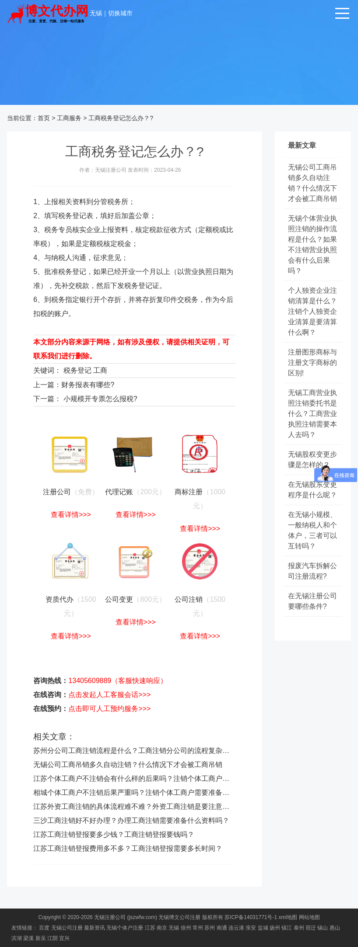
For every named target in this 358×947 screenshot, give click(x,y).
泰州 (299, 928)
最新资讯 (94, 928)
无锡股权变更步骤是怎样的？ (312, 459)
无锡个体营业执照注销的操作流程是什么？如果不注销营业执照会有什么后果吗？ (312, 244)
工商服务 (69, 117)
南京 (162, 928)
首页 (44, 117)
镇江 (286, 928)
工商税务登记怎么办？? (120, 117)
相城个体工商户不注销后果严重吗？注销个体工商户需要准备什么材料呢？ (148, 792)
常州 (198, 928)
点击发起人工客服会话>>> (109, 694)
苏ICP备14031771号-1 (251, 917)
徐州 (186, 928)
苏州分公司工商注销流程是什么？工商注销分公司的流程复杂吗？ (134, 750)
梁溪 (28, 938)
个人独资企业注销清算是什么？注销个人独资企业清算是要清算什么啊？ (312, 311)
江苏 (150, 928)
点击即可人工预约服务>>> (109, 708)
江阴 (52, 938)
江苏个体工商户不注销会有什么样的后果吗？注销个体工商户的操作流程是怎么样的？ (166, 778)
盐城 (263, 928)
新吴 (40, 938)
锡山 (322, 928)
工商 (100, 370)
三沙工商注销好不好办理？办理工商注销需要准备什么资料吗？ (131, 820)
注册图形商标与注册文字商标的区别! (312, 362)
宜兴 (64, 938)
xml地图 (288, 917)
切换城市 (120, 13)
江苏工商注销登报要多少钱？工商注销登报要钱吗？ (113, 834)
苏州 (209, 928)
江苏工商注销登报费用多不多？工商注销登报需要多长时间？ (127, 848)
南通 (222, 928)
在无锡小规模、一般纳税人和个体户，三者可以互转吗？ (312, 530)
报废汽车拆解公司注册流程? (312, 571)
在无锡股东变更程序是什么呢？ (312, 490)
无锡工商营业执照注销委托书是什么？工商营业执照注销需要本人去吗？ (312, 413)
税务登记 (77, 370)
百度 (44, 928)
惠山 (335, 928)
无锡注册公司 (110, 917)
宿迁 (310, 928)
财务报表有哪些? (87, 385)
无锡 (96, 13)
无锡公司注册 (67, 928)
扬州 (275, 928)
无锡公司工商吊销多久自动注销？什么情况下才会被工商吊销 (127, 764)
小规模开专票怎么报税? (100, 398)
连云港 (236, 928)
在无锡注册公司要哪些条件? (312, 601)
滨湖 (16, 938)
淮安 (251, 928)
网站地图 (309, 917)
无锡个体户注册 (124, 928)
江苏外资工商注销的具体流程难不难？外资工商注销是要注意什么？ (138, 806)
